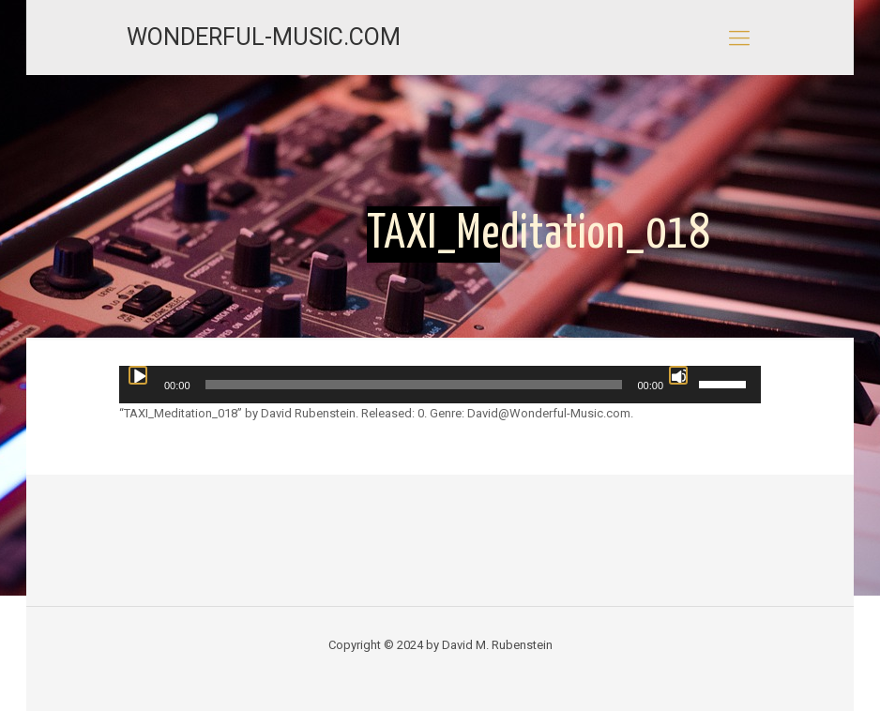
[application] (440, 384)
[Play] (138, 375)
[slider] (414, 384)
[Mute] (678, 375)
